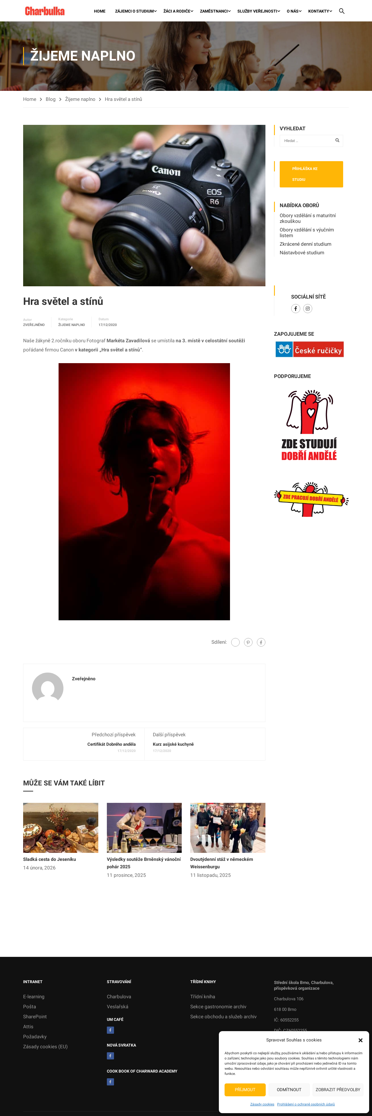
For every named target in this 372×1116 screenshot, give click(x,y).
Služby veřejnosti (257, 11)
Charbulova (119, 997)
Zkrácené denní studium (305, 244)
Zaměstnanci (214, 11)
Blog (51, 100)
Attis (28, 1027)
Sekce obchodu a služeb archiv (223, 1017)
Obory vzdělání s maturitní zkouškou (308, 219)
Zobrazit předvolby (338, 1089)
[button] (360, 1040)
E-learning (34, 997)
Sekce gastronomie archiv (218, 1007)
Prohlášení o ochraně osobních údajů (306, 1104)
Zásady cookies (262, 1104)
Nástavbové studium (302, 253)
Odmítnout (289, 1089)
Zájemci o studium (134, 11)
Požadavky (35, 1037)
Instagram (307, 309)
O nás (293, 11)
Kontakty (318, 11)
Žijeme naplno (80, 100)
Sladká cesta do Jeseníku (49, 860)
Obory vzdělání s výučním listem (307, 233)
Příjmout (245, 1089)
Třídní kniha (202, 997)
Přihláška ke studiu (304, 174)
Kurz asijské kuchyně (173, 744)
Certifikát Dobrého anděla (111, 744)
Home (99, 11)
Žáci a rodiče (176, 11)
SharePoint (35, 1017)
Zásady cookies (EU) (45, 1047)
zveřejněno (34, 325)
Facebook (295, 309)
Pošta (29, 1007)
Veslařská (117, 1007)
